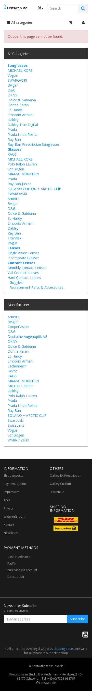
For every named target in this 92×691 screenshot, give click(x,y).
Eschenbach (17, 366)
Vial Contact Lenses (23, 272)
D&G (11, 90)
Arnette (13, 198)
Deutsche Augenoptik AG (27, 336)
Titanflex (14, 238)
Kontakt (9, 525)
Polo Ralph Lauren (22, 164)
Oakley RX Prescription (65, 475)
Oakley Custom (60, 484)
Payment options (15, 484)
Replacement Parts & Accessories (36, 287)
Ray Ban (14, 139)
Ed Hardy (15, 110)
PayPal (11, 563)
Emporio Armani (20, 114)
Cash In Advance (18, 557)
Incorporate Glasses (23, 257)
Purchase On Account (22, 570)
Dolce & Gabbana (22, 100)
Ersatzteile (57, 492)
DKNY (12, 95)
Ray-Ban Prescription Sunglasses (34, 144)
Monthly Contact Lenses (27, 267)
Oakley (13, 119)
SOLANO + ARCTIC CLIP (27, 415)
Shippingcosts (13, 475)
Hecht (12, 371)
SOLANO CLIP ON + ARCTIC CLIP (34, 188)
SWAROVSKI (17, 80)
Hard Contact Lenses (24, 277)
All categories (20, 22)
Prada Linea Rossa (22, 134)
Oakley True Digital (23, 124)
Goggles (16, 282)
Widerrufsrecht (14, 516)
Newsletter (11, 533)
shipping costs (63, 649)
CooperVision (18, 326)
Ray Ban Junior (19, 184)
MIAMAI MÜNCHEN (23, 174)
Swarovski (16, 420)
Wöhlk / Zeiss (18, 440)
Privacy (8, 508)
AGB (7, 500)
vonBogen (16, 169)
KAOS (12, 154)
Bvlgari (13, 85)
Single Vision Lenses (23, 253)
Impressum (11, 492)
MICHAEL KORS (20, 70)
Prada (12, 129)
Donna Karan (18, 105)
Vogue (13, 75)
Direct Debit (15, 577)
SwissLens (16, 425)
